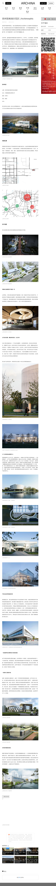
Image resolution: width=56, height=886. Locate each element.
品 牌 (42, 8)
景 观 (27, 8)
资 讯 (13, 8)
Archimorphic (51, 26)
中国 (49, 33)
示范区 (49, 30)
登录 (19, 877)
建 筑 (20, 8)
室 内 (35, 8)
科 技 (49, 8)
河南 (51, 33)
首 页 (6, 8)
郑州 (53, 33)
